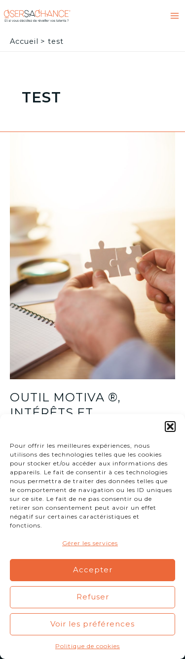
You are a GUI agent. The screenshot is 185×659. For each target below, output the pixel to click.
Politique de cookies (87, 646)
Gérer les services (90, 543)
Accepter (92, 569)
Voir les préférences (92, 623)
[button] (170, 426)
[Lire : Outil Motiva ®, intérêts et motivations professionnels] (92, 255)
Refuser (92, 596)
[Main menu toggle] (174, 15)
